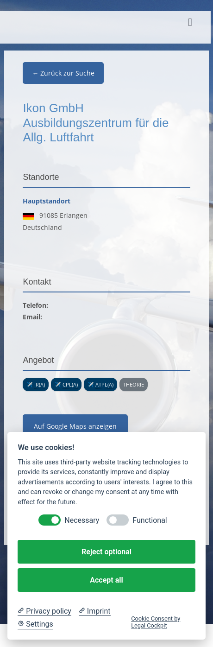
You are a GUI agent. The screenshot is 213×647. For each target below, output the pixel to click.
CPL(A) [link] (70, 384)
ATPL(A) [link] (104, 384)
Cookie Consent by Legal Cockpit (155, 622)
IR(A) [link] (39, 384)
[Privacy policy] (44, 611)
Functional (149, 520)
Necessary (81, 520)
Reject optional (106, 551)
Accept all (106, 580)
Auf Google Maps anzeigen (75, 426)
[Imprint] (95, 611)
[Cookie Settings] (35, 624)
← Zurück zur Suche (63, 73)
